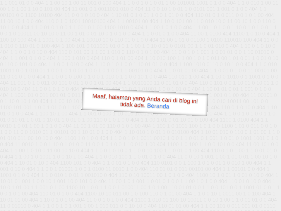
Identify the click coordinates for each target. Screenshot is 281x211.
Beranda (158, 106)
